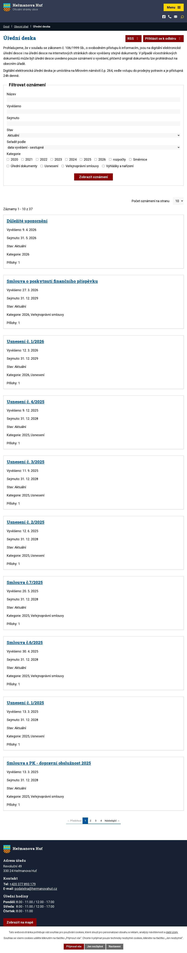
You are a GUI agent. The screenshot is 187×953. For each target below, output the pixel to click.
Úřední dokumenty (24, 166)
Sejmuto (13, 118)
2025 (87, 159)
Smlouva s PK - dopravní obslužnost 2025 (49, 763)
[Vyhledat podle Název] (93, 99)
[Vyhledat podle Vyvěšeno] (93, 111)
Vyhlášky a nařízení (119, 166)
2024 (73, 159)
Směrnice (140, 159)
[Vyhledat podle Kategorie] (8, 159)
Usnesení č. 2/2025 (25, 522)
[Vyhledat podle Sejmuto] (93, 123)
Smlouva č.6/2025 (25, 642)
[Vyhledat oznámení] (93, 176)
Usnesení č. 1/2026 (25, 341)
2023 (58, 159)
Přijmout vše (73, 946)
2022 (43, 159)
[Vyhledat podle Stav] (93, 135)
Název (11, 94)
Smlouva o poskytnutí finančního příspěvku (52, 281)
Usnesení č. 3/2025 (25, 461)
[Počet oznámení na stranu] (178, 201)
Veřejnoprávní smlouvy (82, 166)
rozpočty (119, 159)
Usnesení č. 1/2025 (25, 702)
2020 (14, 159)
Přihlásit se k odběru (163, 38)
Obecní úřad (21, 26)
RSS (133, 38)
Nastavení (115, 946)
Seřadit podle (16, 142)
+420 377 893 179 (23, 884)
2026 (102, 159)
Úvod (6, 26)
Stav (10, 130)
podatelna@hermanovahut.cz (36, 889)
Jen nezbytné (95, 946)
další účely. (172, 932)
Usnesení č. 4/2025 (25, 401)
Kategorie (14, 154)
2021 (29, 159)
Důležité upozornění (27, 220)
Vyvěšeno (14, 106)
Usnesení (51, 166)
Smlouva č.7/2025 (25, 582)
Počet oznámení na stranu (150, 201)
